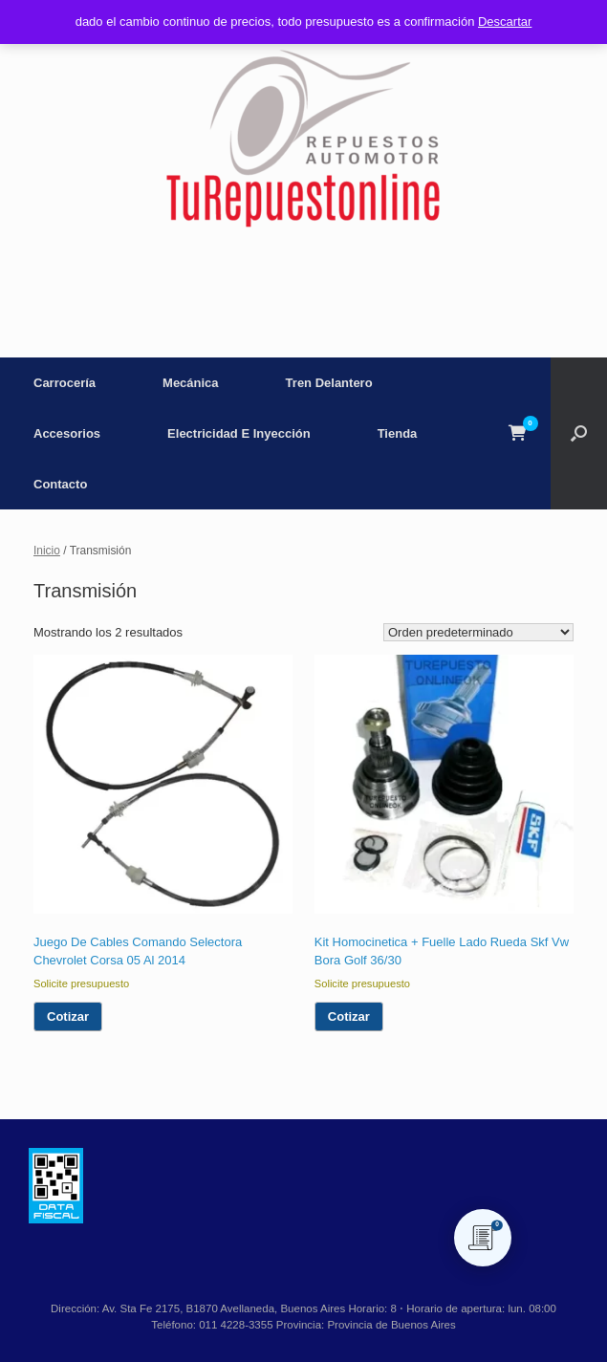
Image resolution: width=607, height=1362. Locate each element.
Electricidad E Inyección (239, 433)
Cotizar (68, 1016)
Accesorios (66, 433)
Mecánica (191, 383)
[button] (579, 433)
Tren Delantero (329, 383)
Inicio (46, 550)
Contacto (60, 484)
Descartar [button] (504, 21)
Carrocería (64, 383)
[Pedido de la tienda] (478, 632)
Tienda (398, 433)
